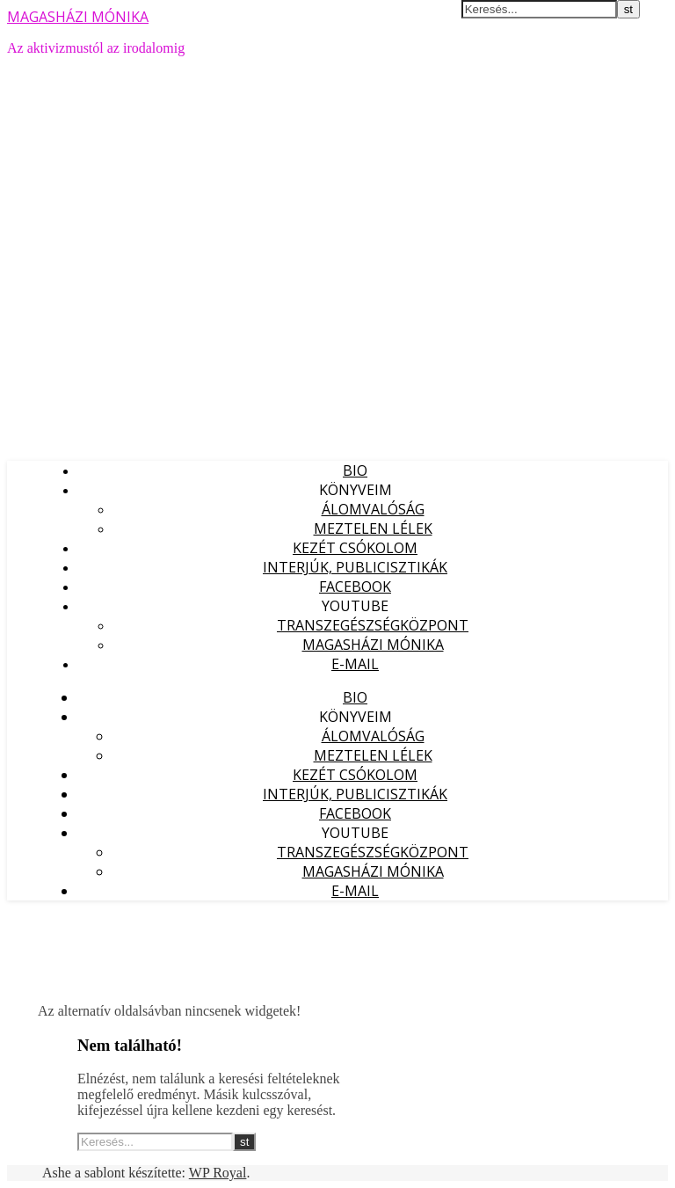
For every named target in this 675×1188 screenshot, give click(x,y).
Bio (355, 470)
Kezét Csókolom (355, 548)
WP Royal (218, 1172)
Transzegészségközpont (372, 625)
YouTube (355, 606)
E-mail (355, 664)
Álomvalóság (373, 509)
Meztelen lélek (373, 528)
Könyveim (355, 489)
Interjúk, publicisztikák (355, 567)
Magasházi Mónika (373, 644)
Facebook (355, 586)
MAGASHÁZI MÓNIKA (78, 16)
